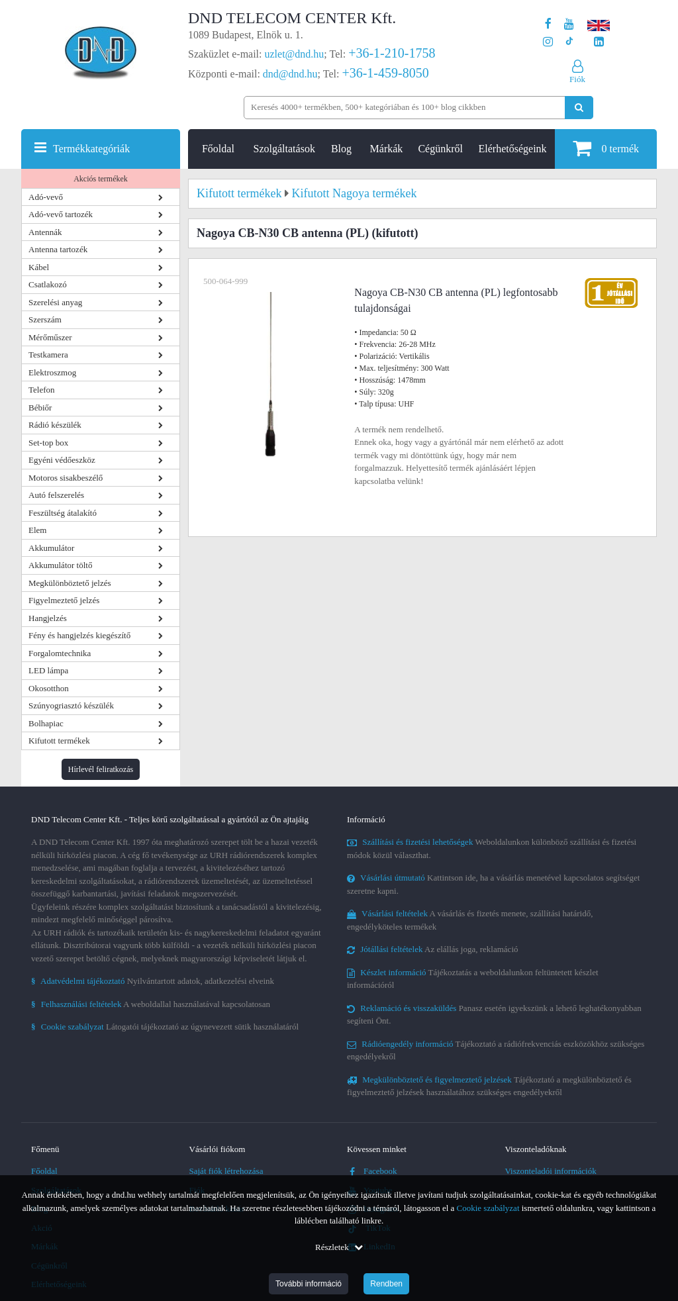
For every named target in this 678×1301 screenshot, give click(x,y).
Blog (341, 148)
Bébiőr (40, 407)
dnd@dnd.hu (290, 73)
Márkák (386, 148)
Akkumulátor (51, 548)
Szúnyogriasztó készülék (71, 705)
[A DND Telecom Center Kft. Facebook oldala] (548, 24)
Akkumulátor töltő (60, 565)
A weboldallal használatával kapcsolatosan (150, 1004)
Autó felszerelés (56, 495)
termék (606, 148)
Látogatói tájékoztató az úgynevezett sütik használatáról (165, 1027)
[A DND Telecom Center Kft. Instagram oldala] (548, 42)
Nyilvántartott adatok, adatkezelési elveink (152, 981)
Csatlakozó (47, 284)
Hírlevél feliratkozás (100, 769)
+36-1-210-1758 (391, 53)
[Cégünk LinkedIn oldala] (599, 42)
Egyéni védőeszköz (61, 460)
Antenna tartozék (57, 249)
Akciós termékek (100, 178)
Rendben (386, 1283)
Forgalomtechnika (59, 653)
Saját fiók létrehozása (226, 1171)
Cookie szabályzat (488, 1208)
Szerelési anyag (55, 302)
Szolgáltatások (284, 148)
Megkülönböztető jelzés (69, 583)
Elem (37, 530)
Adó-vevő (45, 197)
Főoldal (218, 148)
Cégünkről (440, 148)
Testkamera (48, 355)
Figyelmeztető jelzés (63, 600)
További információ (308, 1283)
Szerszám (45, 319)
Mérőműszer (50, 337)
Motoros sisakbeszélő (65, 478)
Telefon (41, 390)
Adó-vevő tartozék (60, 214)
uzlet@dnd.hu (294, 54)
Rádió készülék (54, 425)
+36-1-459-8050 (385, 73)
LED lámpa (48, 670)
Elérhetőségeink (513, 148)
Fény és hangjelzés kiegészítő (79, 635)
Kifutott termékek (59, 741)
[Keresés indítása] (579, 107)
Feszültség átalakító (62, 513)
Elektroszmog (52, 372)
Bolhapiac (46, 723)
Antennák (45, 232)
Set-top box (48, 443)
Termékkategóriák (91, 148)
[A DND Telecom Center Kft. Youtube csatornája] (569, 24)
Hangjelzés (47, 618)
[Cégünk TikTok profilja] (569, 42)
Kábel (38, 267)
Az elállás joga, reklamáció (432, 949)
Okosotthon (48, 688)
